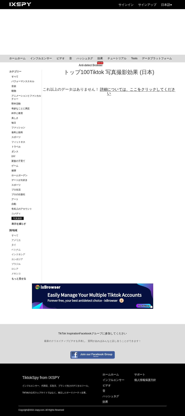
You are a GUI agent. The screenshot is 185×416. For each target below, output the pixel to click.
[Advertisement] (92, 32)
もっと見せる (19, 278)
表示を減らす (19, 224)
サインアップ (147, 4)
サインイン (126, 4)
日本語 (166, 4)
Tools (134, 58)
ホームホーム (17, 58)
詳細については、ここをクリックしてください (137, 91)
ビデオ (61, 58)
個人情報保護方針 (145, 379)
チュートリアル (117, 58)
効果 (100, 58)
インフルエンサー (41, 58)
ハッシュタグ (85, 58)
